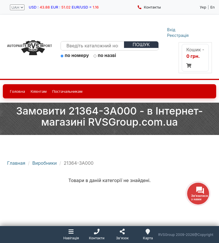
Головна (17, 91)
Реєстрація (178, 35)
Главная (16, 163)
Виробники (44, 163)
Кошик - (195, 57)
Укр (203, 7)
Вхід (171, 29)
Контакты (149, 7)
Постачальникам (67, 91)
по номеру (75, 55)
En (212, 7)
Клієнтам (39, 91)
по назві (105, 55)
